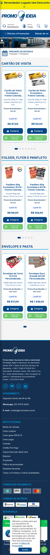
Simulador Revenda (11, 468)
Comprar (13, 131)
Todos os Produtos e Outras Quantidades (21, 473)
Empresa (6, 456)
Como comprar (9, 431)
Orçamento (8, 460)
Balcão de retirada (11, 427)
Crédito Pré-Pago (10, 448)
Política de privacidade (13, 464)
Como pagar (8, 439)
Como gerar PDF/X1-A (12, 435)
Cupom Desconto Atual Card (15, 452)
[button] (16, 148)
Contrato (6, 443)
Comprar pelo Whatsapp (12, 138)
